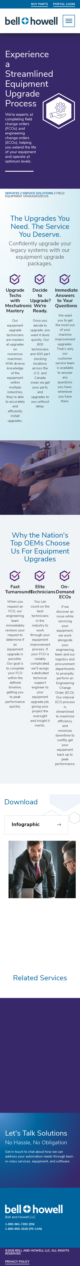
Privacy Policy (17, 1261)
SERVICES (14, 193)
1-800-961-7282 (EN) (20, 1224)
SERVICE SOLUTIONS (38, 193)
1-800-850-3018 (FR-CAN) (23, 1229)
